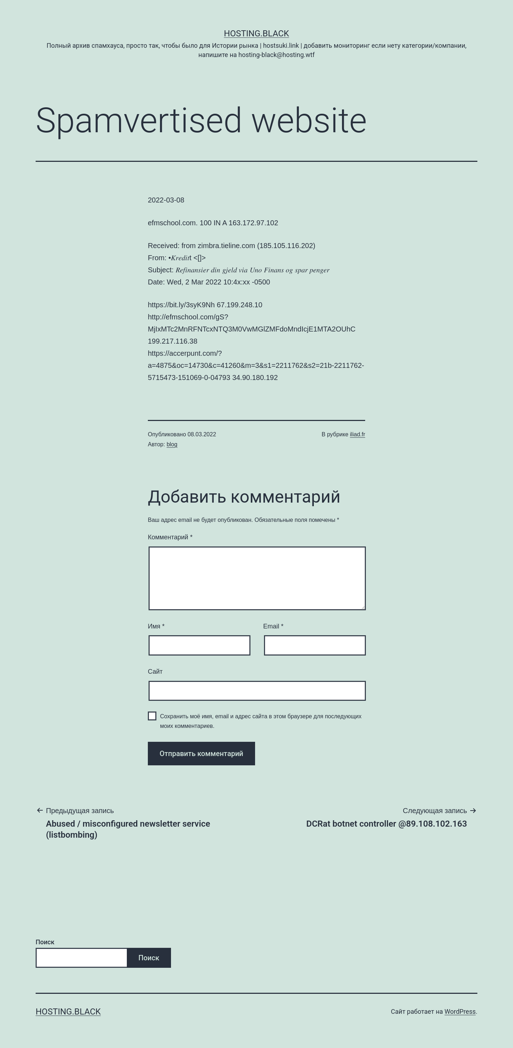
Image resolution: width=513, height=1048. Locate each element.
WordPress (460, 1011)
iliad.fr (357, 434)
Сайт (155, 671)
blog (172, 444)
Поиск (45, 942)
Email (273, 626)
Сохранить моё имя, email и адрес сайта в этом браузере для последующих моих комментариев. (261, 721)
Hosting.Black (256, 33)
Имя (156, 626)
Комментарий (170, 537)
